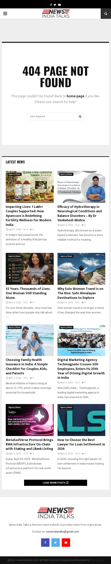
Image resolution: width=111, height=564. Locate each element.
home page (75, 96)
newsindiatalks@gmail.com (62, 531)
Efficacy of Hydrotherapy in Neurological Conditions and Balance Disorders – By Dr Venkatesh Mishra (80, 213)
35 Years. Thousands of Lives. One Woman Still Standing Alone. (28, 293)
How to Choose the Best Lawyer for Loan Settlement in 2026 (81, 444)
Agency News (15, 174)
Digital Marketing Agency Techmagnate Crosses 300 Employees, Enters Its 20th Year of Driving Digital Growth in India (81, 369)
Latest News (15, 161)
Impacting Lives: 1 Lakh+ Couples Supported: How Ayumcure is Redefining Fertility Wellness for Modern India (28, 216)
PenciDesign (97, 560)
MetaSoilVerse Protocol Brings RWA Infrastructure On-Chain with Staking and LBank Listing (29, 444)
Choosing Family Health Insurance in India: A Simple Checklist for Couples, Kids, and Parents (27, 366)
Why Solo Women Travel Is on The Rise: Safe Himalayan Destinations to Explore (80, 293)
